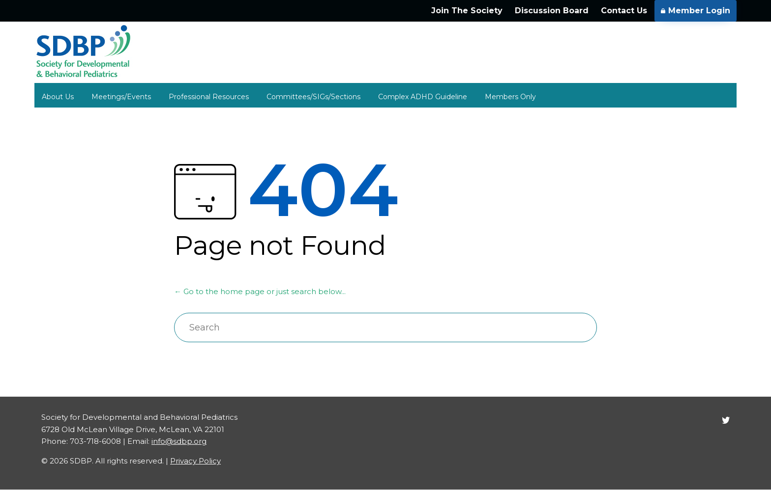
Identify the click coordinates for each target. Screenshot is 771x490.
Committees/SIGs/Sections (313, 96)
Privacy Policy (195, 460)
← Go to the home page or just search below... (260, 291)
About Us (58, 96)
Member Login (695, 10)
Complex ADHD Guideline (422, 96)
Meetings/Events (121, 96)
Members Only (510, 96)
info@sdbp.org (179, 441)
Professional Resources (209, 96)
